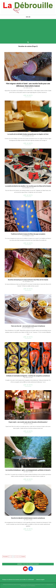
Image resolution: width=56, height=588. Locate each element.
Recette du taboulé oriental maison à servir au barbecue (28, 518)
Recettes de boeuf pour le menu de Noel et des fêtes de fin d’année (28, 280)
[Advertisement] (28, 30)
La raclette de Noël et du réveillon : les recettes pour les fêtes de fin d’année (28, 186)
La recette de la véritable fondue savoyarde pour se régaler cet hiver (28, 134)
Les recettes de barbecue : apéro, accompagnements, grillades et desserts (28, 470)
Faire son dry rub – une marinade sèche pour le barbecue (28, 326)
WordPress (33, 585)
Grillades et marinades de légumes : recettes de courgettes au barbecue (28, 376)
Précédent (5, 556)
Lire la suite (28, 95)
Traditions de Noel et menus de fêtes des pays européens (28, 234)
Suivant (23, 556)
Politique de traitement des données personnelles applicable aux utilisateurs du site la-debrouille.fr (22, 584)
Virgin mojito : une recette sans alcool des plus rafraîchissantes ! (28, 422)
